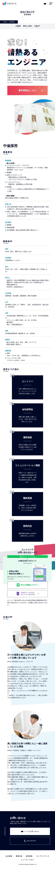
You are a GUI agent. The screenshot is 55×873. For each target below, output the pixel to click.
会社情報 (9, 856)
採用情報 (29, 856)
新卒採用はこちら (27, 90)
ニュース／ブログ (27, 860)
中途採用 (18, 26)
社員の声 (37, 26)
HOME (5, 22)
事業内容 (19, 856)
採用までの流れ (27, 26)
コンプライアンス (42, 856)
